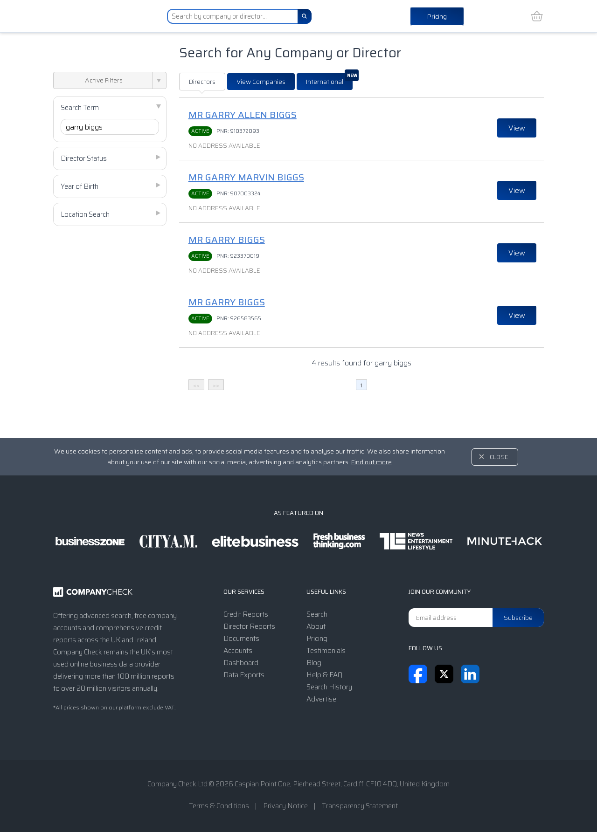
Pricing (437, 16)
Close (499, 457)
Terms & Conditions (219, 805)
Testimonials (326, 650)
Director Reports (249, 626)
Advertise (321, 699)
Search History (329, 687)
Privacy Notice (285, 805)
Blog (313, 662)
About (316, 626)
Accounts (237, 650)
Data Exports (243, 675)
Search (316, 614)
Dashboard (240, 662)
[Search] (305, 16)
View (516, 128)
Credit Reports (245, 614)
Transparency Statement (360, 805)
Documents (241, 638)
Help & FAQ (324, 675)
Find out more (371, 462)
